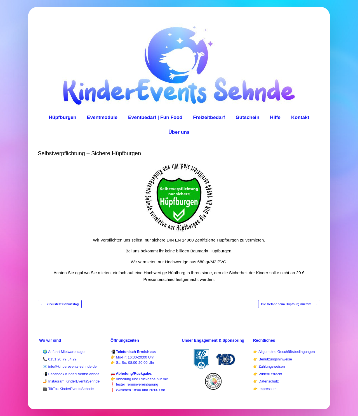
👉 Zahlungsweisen (269, 366)
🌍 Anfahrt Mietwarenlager (64, 352)
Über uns (178, 132)
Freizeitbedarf (209, 117)
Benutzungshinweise (275, 359)
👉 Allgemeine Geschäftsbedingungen (284, 352)
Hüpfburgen (62, 117)
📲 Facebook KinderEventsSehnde (71, 374)
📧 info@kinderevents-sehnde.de (70, 366)
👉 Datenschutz (266, 381)
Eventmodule (102, 117)
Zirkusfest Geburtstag (60, 304)
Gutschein (247, 117)
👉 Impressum (265, 389)
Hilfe (275, 117)
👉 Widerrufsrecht (267, 374)
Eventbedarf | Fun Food (155, 117)
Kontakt (300, 117)
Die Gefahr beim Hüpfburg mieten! (289, 304)
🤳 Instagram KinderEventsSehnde (71, 381)
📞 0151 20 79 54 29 (60, 359)
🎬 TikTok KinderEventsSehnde (68, 389)
